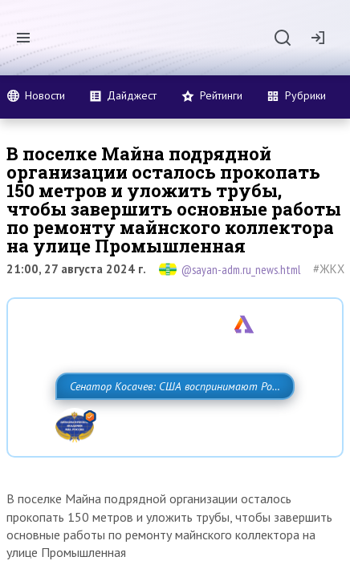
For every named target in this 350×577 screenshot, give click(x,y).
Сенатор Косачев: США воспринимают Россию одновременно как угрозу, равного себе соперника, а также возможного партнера (158, 421)
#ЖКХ (328, 268)
